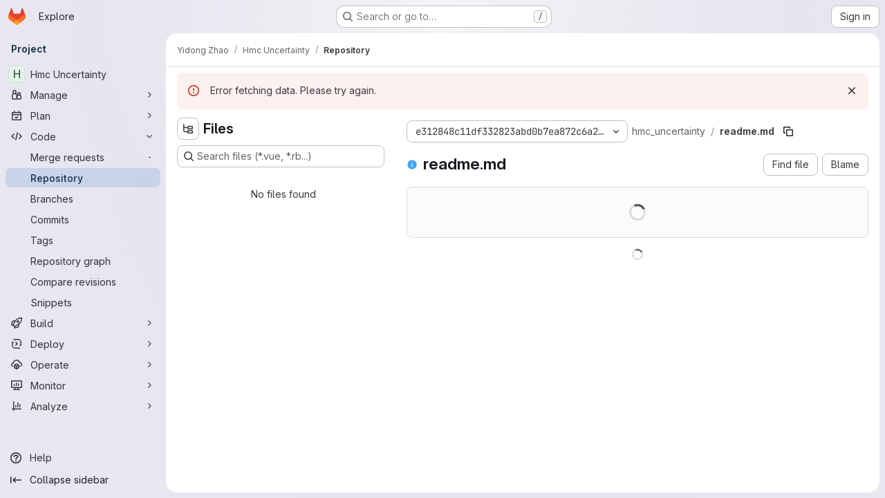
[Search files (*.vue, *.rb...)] (280, 156)
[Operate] (83, 364)
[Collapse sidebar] (83, 480)
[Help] (83, 458)
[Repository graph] (83, 260)
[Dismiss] (852, 90)
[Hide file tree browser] (188, 129)
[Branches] (83, 198)
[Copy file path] (788, 131)
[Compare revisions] (83, 281)
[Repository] (83, 177)
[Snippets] (83, 302)
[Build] (83, 323)
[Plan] (83, 115)
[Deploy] (83, 343)
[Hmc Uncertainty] (83, 74)
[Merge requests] (83, 157)
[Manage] (83, 94)
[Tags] (83, 240)
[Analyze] (83, 406)
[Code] (83, 136)
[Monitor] (83, 385)
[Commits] (83, 219)
